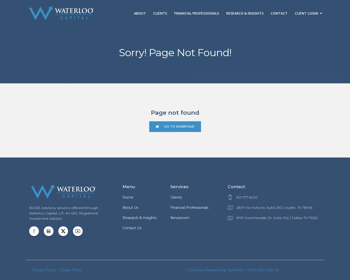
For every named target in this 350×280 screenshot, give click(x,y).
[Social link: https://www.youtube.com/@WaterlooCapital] (80, 231)
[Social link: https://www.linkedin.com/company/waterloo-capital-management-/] (51, 231)
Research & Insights (244, 13)
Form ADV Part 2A (263, 270)
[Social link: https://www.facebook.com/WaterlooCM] (36, 231)
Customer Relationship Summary (215, 270)
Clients (160, 13)
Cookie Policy (71, 270)
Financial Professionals (196, 13)
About (140, 13)
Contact (279, 13)
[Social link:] (65, 231)
